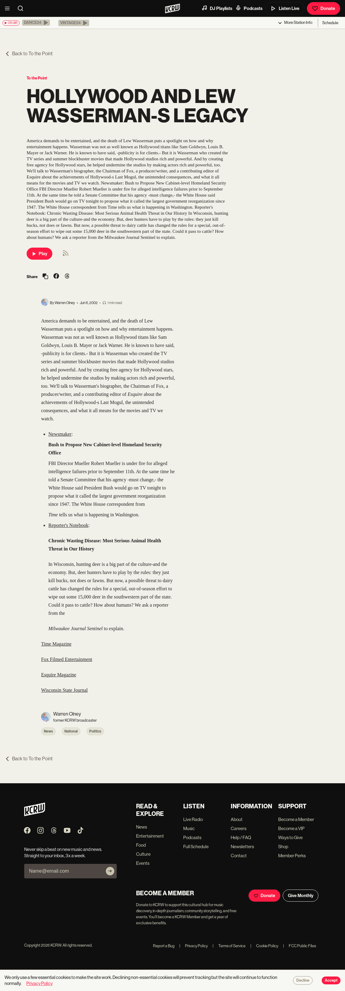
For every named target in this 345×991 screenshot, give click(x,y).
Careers (238, 828)
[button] (36, 23)
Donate (323, 8)
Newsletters (242, 846)
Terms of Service (229, 946)
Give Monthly (300, 895)
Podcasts (248, 8)
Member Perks (292, 855)
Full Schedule (196, 846)
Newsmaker (59, 434)
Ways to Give (290, 837)
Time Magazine (56, 643)
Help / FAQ (241, 837)
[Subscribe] (110, 871)
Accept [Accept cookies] (331, 980)
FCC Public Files (299, 946)
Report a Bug (163, 946)
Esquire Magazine (58, 674)
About (236, 819)
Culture (143, 854)
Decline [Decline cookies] (302, 980)
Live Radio (193, 819)
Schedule (330, 23)
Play (39, 253)
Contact (239, 855)
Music (189, 828)
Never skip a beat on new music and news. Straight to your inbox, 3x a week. (63, 852)
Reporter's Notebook (68, 525)
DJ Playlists (216, 8)
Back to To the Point (29, 53)
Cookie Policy (264, 946)
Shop (283, 846)
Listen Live (284, 8)
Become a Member (296, 819)
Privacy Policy (193, 946)
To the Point (37, 78)
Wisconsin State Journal (64, 690)
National (71, 731)
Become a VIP (291, 828)
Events (142, 863)
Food (141, 845)
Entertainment (150, 836)
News (48, 731)
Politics (95, 731)
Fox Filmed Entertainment (66, 659)
